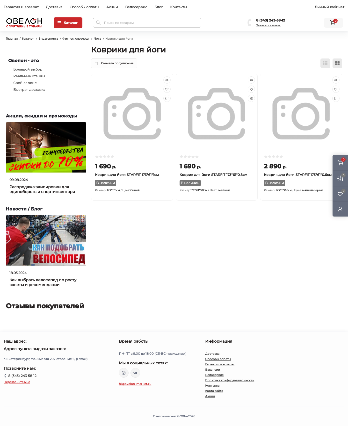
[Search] (98, 23)
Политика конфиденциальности (229, 380)
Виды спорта (48, 38)
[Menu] (68, 22)
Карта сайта (214, 391)
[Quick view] (167, 80)
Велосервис (136, 7)
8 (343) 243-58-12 (270, 20)
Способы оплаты (84, 7)
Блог (158, 7)
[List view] (325, 63)
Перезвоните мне (17, 382)
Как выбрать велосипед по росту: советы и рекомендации (43, 282)
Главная (12, 38)
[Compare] (167, 98)
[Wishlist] (167, 89)
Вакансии (212, 369)
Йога (97, 38)
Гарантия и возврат (21, 7)
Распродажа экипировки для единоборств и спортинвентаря (42, 189)
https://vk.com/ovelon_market (135, 373)
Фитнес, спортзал (75, 38)
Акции (112, 7)
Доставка (54, 7)
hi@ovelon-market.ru (135, 384)
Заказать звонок (268, 25)
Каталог (28, 38)
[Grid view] (337, 63)
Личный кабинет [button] (329, 7)
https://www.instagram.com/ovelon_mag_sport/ (123, 373)
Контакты (178, 7)
